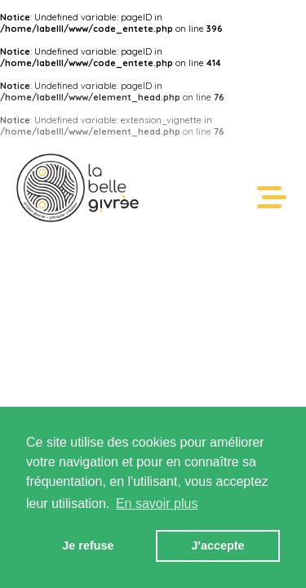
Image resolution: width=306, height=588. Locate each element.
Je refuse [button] (87, 545)
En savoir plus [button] (157, 503)
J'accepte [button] (218, 545)
